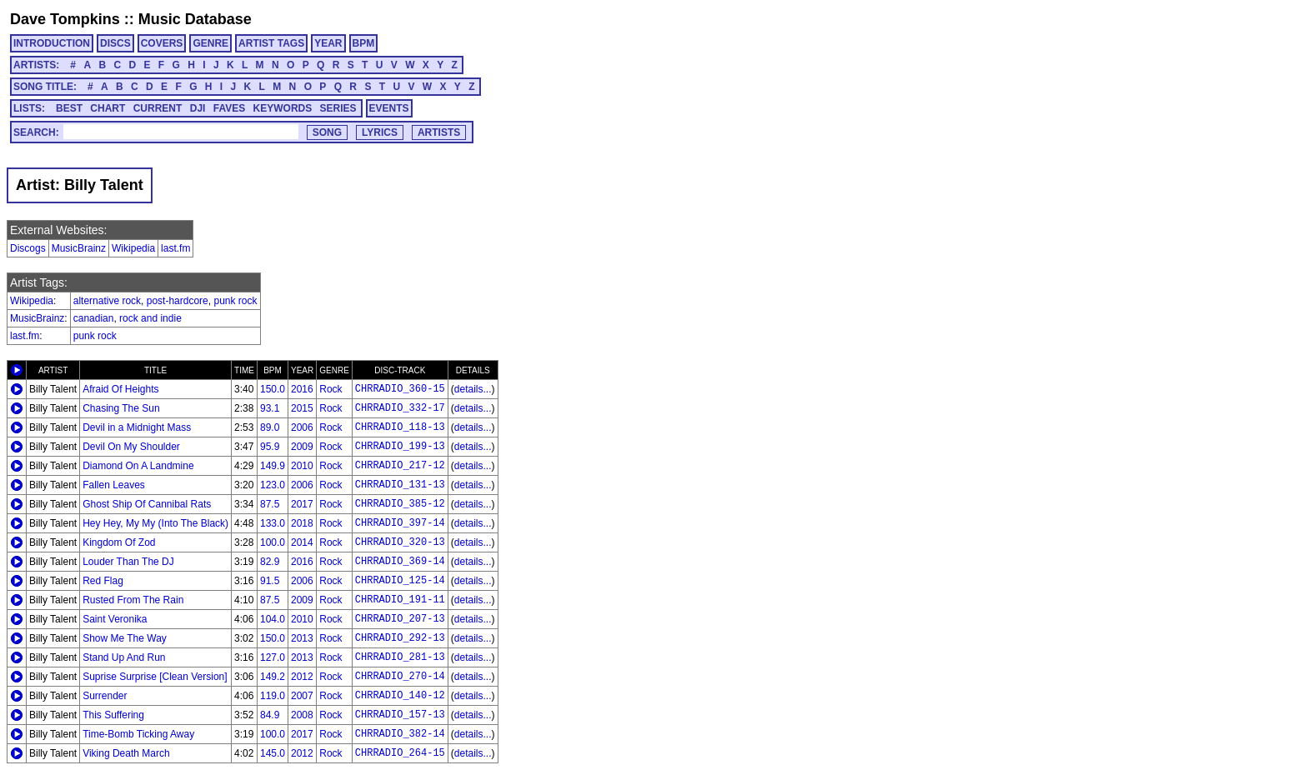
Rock (330, 389)
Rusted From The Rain (133, 600)
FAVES (229, 108)
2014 (302, 542)
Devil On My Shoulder (131, 446)
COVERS (162, 43)
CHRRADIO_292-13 (400, 638)
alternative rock (107, 301)
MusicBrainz (79, 248)
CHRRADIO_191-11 (400, 600)
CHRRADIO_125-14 (400, 581)
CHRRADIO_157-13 (400, 715)
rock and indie (150, 318)
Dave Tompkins (65, 19)
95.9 (269, 446)
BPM (364, 43)
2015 (302, 408)
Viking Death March (126, 753)
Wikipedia (133, 248)
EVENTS (389, 108)
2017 (302, 504)
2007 (302, 696)
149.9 (272, 466)
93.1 (269, 408)
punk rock (235, 301)
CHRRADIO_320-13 (400, 542)
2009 (302, 446)
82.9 (269, 562)
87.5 (269, 504)
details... (473, 389)
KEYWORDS (283, 108)
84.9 (269, 715)
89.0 (269, 427)
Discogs (28, 248)
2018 (302, 523)
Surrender (105, 696)
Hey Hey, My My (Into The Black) (155, 523)
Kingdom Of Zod (119, 542)
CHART (107, 108)
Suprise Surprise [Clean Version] (155, 676)
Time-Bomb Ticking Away (138, 734)
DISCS (115, 43)
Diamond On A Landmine (138, 466)
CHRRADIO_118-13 (400, 427)
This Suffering (113, 715)
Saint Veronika (115, 619)
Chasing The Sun (121, 408)
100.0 (272, 542)
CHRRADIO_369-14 (400, 562)
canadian (93, 318)
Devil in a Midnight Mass (137, 427)
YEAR (328, 43)
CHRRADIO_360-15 (400, 389)
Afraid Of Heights (120, 389)
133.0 (272, 523)
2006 (302, 427)
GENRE (210, 43)
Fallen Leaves (114, 485)
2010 (302, 466)
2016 (302, 389)
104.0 (272, 619)
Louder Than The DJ (128, 562)
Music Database (195, 19)
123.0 (272, 485)
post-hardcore (177, 301)
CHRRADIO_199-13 (400, 446)
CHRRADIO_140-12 (400, 696)
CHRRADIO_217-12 (400, 466)
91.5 (269, 581)
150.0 (272, 389)
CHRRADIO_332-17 (400, 408)
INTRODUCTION (51, 43)
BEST (69, 108)
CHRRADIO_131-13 (400, 485)
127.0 (272, 657)
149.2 (272, 676)
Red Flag (103, 581)
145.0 (272, 753)
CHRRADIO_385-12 (400, 504)
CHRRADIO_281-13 (400, 657)
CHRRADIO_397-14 (400, 523)
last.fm (175, 248)
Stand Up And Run (124, 657)
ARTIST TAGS (271, 43)
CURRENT (158, 108)
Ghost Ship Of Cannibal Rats (147, 504)
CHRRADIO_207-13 (400, 619)
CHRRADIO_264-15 (400, 753)
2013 (302, 638)
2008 (302, 715)
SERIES (338, 108)
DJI (198, 108)
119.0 (272, 696)
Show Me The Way (125, 638)
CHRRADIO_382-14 (400, 734)
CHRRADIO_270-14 (400, 676)
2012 (302, 676)
